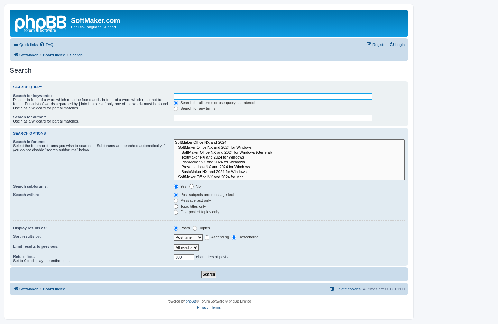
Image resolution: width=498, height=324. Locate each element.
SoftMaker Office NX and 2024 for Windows (289, 147)
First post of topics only (196, 212)
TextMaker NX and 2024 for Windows (289, 157)
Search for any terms (194, 108)
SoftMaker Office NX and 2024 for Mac (289, 177)
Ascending (217, 237)
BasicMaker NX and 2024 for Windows (289, 172)
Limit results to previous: (35, 246)
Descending (245, 237)
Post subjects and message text (204, 194)
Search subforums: (30, 186)
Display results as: (30, 228)
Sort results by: (27, 236)
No (195, 186)
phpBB (191, 301)
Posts (182, 228)
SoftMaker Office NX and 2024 (289, 142)
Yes (180, 186)
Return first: (24, 256)
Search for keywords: (32, 95)
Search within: (26, 194)
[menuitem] (46, 44)
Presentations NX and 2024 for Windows (289, 167)
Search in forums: (29, 142)
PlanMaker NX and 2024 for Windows (289, 162)
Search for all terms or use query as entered (214, 103)
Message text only (192, 200)
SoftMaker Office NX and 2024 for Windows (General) (289, 152)
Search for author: (29, 117)
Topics (201, 228)
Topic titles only (190, 206)
